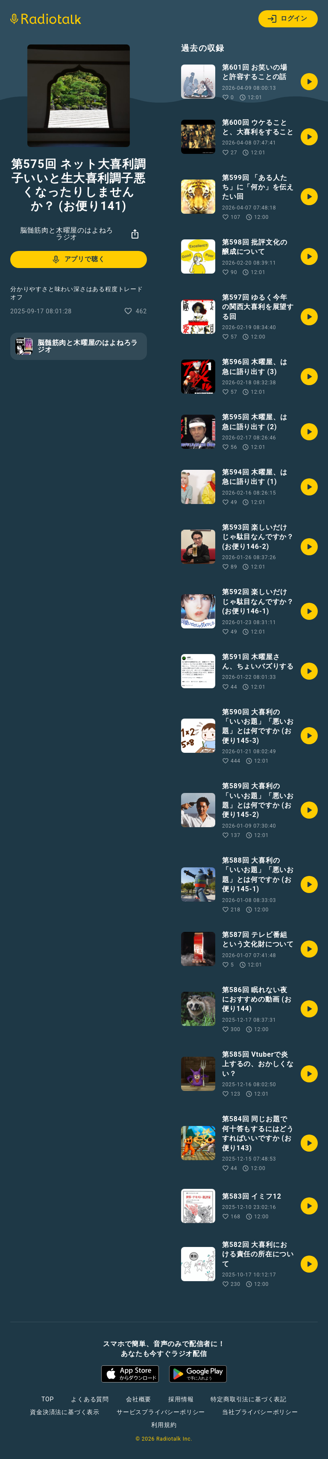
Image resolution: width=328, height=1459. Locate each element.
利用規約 (163, 1424)
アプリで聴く (78, 259)
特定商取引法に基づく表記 (249, 1399)
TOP (47, 1399)
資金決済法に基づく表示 (65, 1412)
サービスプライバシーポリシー (161, 1412)
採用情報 (180, 1399)
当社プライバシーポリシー (260, 1412)
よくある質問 (90, 1399)
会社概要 (138, 1399)
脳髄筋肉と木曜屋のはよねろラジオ (66, 233)
